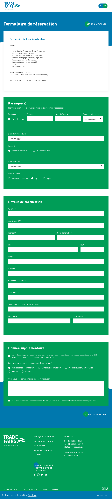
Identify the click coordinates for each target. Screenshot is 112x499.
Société (11, 209)
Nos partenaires (43, 450)
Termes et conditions (50, 489)
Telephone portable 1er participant (23, 304)
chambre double (43, 150)
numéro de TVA (14, 221)
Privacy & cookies (30, 489)
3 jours (49, 178)
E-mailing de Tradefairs (52, 368)
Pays (10, 257)
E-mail (11, 268)
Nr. (81, 245)
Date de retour (14, 161)
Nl (100, 6)
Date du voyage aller (17, 134)
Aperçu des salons (44, 437)
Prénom (30, 114)
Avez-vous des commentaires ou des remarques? (29, 379)
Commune (12, 316)
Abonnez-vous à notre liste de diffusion (44, 468)
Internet (15, 371)
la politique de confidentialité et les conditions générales (73, 401)
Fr (105, 6)
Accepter (102, 495)
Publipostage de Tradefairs (23, 368)
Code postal (78, 316)
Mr (13, 119)
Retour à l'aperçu (96, 24)
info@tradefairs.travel (73, 447)
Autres (28, 371)
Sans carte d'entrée (20, 178)
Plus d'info (32, 495)
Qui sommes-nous (43, 441)
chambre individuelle (20, 150)
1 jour (37, 178)
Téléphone (13, 292)
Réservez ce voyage (95, 414)
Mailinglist (40, 446)
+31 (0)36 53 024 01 (75, 444)
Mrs (22, 119)
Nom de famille (61, 114)
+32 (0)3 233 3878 (74, 441)
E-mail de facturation (17, 280)
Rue (9, 245)
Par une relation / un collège (81, 368)
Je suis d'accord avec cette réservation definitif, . (54, 401)
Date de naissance (91, 114)
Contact (38, 455)
